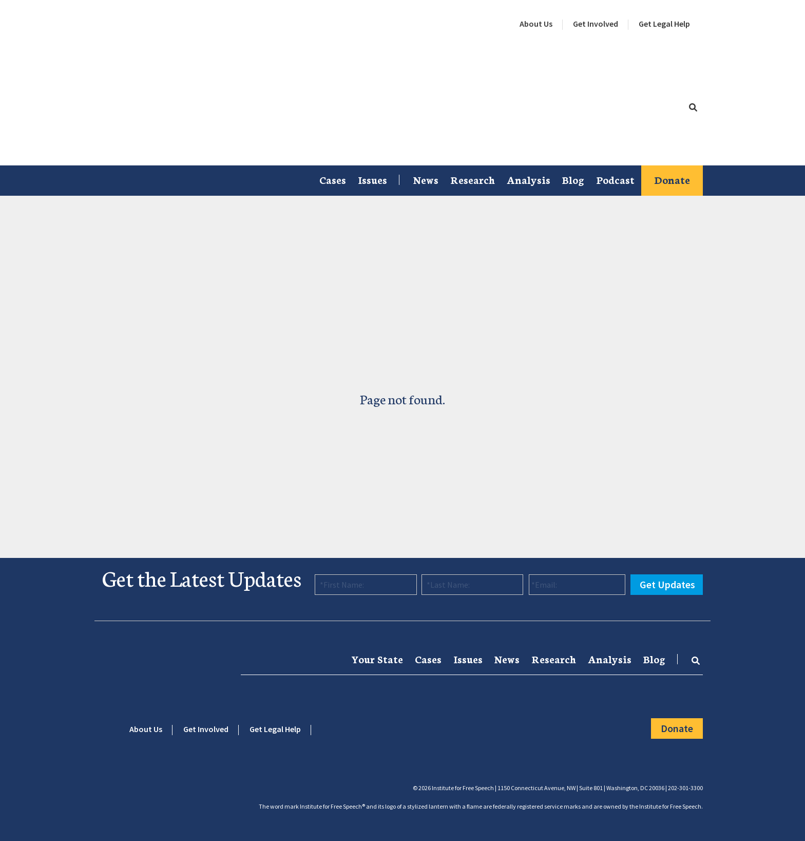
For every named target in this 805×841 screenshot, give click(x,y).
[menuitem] (536, 24)
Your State (377, 658)
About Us (536, 23)
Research (472, 179)
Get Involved (595, 23)
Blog (573, 179)
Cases (332, 179)
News (425, 179)
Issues (372, 179)
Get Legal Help (664, 23)
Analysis (528, 179)
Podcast (615, 179)
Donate (672, 179)
